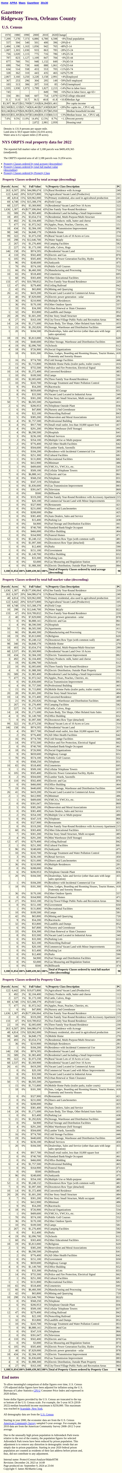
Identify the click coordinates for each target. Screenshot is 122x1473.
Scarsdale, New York (31, 1408)
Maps (22, 2)
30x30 (44, 2)
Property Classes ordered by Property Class (27, 173)
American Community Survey (20, 1423)
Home (4, 2)
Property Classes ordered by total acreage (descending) (33, 163)
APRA (13, 2)
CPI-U (37, 1390)
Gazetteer (33, 2)
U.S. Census (47, 1414)
